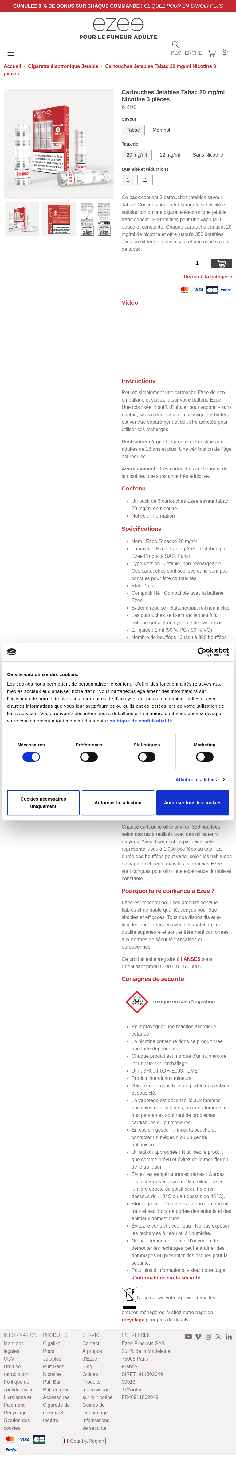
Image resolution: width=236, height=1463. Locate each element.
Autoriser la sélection (118, 802)
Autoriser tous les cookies (193, 802)
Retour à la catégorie (208, 276)
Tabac (133, 130)
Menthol (161, 130)
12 (145, 179)
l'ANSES (190, 959)
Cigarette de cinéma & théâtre (56, 1412)
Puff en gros (56, 1389)
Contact (90, 1343)
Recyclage (15, 1412)
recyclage (133, 1319)
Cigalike (52, 1343)
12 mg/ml (170, 155)
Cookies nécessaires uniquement (43, 802)
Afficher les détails (196, 779)
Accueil (12, 66)
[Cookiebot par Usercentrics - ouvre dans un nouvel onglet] (202, 652)
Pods (48, 1351)
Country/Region (87, 1441)
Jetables (52, 1358)
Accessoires (56, 1397)
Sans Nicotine (208, 155)
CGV (9, 1358)
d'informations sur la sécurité (166, 1277)
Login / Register (224, 51)
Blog (87, 1366)
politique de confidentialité (140, 720)
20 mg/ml (137, 155)
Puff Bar (52, 1382)
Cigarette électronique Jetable (63, 66)
